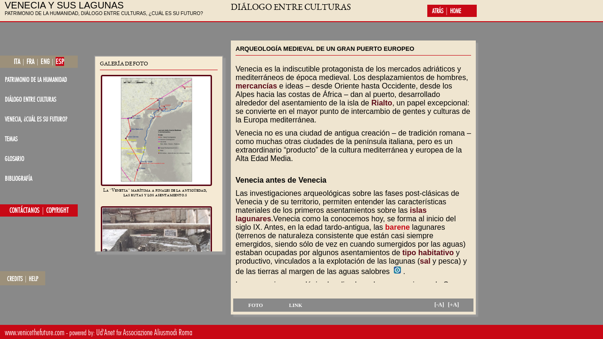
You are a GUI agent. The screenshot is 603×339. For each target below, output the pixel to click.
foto (255, 305)
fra (30, 61)
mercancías (256, 86)
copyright (57, 210)
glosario (14, 158)
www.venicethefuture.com (35, 332)
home (455, 11)
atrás (437, 11)
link (295, 305)
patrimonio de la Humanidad (36, 79)
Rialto (381, 103)
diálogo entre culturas (30, 99)
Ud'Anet (105, 332)
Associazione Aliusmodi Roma (157, 332)
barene (397, 227)
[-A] (439, 304)
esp (60, 61)
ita (17, 61)
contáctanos (24, 210)
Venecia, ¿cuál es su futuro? (36, 119)
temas (11, 139)
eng (45, 61)
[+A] (453, 304)
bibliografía (18, 178)
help (33, 278)
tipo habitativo (428, 253)
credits (15, 278)
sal (425, 261)
